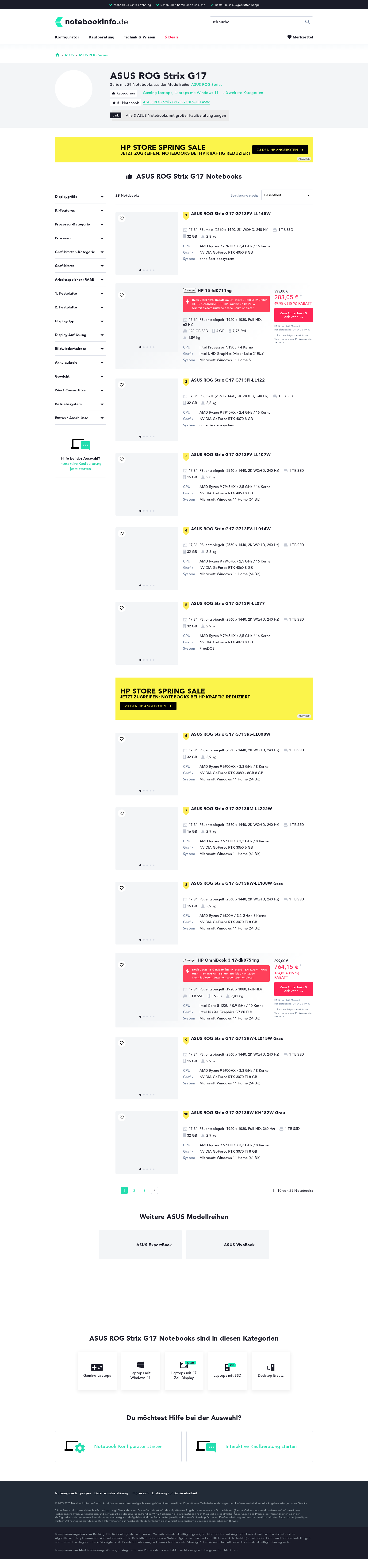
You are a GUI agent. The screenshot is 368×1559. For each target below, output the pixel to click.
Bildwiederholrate (70, 348)
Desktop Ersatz (271, 1371)
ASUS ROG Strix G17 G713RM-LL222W (231, 808)
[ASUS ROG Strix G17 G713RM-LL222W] (146, 838)
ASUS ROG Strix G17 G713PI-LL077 (228, 603)
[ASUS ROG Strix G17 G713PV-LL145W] (146, 243)
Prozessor (63, 238)
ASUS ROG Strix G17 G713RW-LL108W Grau (237, 883)
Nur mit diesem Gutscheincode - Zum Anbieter (222, 307)
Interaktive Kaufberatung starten (246, 1447)
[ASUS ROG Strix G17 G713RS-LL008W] (146, 764)
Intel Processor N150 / (218, 347)
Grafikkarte (65, 265)
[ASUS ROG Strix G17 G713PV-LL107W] (146, 484)
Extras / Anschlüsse (71, 418)
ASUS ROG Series (93, 55)
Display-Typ (64, 321)
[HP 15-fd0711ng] (146, 320)
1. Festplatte (66, 293)
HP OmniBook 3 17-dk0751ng (228, 960)
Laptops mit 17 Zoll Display (183, 1371)
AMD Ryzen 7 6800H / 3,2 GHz (224, 915)
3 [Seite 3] (144, 1190)
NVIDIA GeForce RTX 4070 (221, 418)
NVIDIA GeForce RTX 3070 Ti (223, 922)
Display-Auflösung (70, 335)
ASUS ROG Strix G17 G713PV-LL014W (231, 529)
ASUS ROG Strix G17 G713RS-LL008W (231, 734)
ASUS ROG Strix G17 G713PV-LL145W (176, 102)
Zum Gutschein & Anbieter (293, 315)
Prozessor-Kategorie (72, 224)
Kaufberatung (102, 37)
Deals (173, 37)
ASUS (69, 55)
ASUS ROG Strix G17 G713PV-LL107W (231, 454)
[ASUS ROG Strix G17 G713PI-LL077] (146, 633)
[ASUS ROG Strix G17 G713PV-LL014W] (146, 558)
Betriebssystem (68, 404)
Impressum (140, 1493)
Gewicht (62, 376)
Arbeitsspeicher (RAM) (74, 279)
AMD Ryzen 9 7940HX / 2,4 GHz (225, 246)
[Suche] (261, 21)
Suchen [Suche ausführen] (308, 22)
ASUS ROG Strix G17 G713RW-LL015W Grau (237, 1038)
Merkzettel (303, 37)
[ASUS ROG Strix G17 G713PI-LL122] (146, 410)
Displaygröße (66, 196)
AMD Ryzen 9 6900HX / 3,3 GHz (225, 766)
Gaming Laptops (157, 92)
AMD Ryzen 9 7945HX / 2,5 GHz (225, 486)
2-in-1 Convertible (70, 390)
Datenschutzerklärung (111, 1493)
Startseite (57, 54)
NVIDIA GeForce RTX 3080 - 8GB (226, 773)
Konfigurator (67, 37)
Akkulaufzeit (66, 362)
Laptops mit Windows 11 (196, 92)
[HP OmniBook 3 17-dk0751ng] (146, 990)
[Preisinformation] (300, 297)
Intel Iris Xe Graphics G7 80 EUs (226, 1012)
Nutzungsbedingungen (73, 1493)
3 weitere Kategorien (244, 92)
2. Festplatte (66, 307)
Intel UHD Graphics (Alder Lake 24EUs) (231, 353)
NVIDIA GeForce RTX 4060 (221, 252)
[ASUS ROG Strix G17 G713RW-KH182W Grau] (146, 1142)
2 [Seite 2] (134, 1190)
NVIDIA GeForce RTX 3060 (221, 847)
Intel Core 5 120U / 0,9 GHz (222, 1005)
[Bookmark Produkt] (122, 218)
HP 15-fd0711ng (215, 290)
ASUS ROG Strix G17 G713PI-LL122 (228, 380)
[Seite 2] (154, 1190)
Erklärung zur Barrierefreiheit (174, 1493)
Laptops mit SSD (228, 1371)
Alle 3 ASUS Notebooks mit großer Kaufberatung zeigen (176, 115)
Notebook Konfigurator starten (114, 1447)
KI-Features (65, 210)
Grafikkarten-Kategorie (75, 252)
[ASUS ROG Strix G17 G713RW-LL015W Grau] (146, 1068)
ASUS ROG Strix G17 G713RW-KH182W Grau (238, 1112)
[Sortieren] (287, 195)
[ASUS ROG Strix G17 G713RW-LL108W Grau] (146, 913)
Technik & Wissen (139, 37)
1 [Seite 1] (124, 1190)
